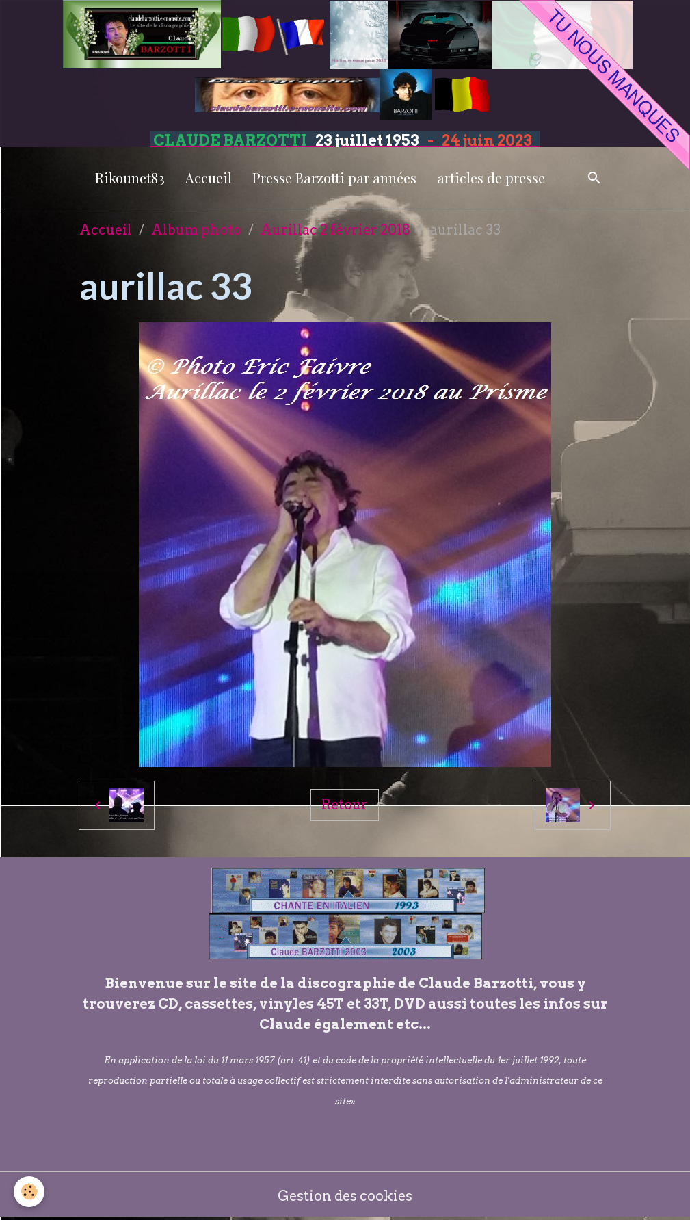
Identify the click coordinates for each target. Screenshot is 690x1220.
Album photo (196, 230)
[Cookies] (29, 1191)
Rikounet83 (130, 177)
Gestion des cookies (345, 1196)
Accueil (208, 177)
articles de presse (491, 177)
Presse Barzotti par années (334, 177)
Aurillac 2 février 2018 (336, 230)
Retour (344, 804)
